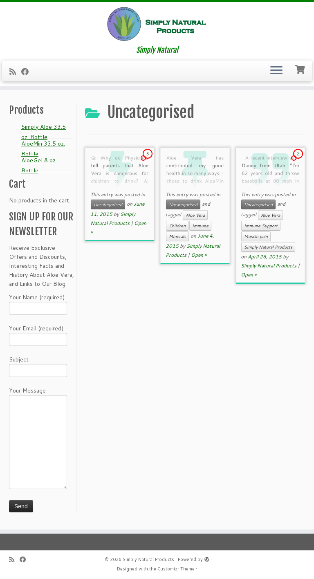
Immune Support (261, 226)
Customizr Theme (176, 569)
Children (177, 226)
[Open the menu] (276, 71)
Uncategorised (108, 204)
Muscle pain (256, 236)
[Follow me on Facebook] (27, 71)
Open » (198, 254)
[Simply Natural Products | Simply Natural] (157, 24)
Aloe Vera (195, 215)
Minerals (177, 236)
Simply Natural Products (268, 247)
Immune (200, 226)
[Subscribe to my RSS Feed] (15, 71)
